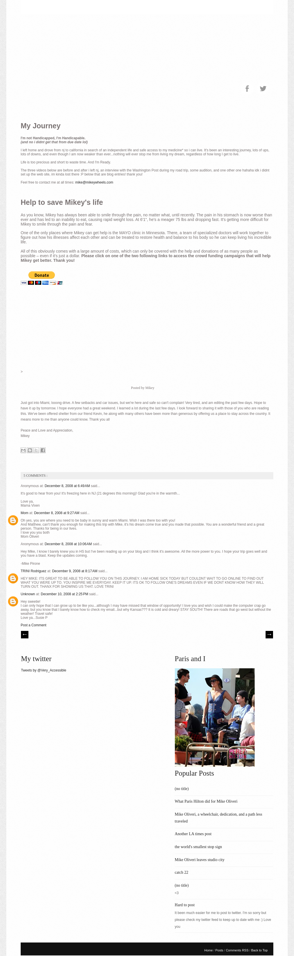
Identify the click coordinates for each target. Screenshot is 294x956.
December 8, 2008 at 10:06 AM (69, 544)
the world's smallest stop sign (198, 847)
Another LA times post (193, 834)
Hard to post (185, 905)
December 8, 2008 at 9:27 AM (57, 513)
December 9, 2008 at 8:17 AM (75, 571)
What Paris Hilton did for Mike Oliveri (206, 801)
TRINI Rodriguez (34, 571)
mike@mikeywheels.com (94, 182)
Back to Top (259, 950)
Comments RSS (237, 950)
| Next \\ (269, 634)
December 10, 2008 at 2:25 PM (65, 594)
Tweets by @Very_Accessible (43, 670)
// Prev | (24, 634)
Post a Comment (33, 625)
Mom (25, 513)
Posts (219, 950)
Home (208, 950)
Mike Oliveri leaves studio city (200, 860)
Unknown (28, 594)
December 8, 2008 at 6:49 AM (68, 486)
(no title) (182, 789)
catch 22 (181, 872)
